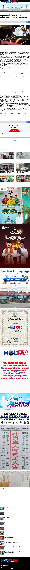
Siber (5, 568)
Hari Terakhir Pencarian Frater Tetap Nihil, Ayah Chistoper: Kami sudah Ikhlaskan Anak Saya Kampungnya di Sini (15, 542)
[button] (29, 0)
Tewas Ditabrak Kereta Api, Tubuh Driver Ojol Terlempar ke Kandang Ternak (16, 546)
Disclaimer (8, 568)
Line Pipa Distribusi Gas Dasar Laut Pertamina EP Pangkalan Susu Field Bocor (22, 161)
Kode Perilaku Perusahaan (14, 568)
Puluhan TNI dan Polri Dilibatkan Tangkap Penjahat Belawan (14, 531)
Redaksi (2, 568)
